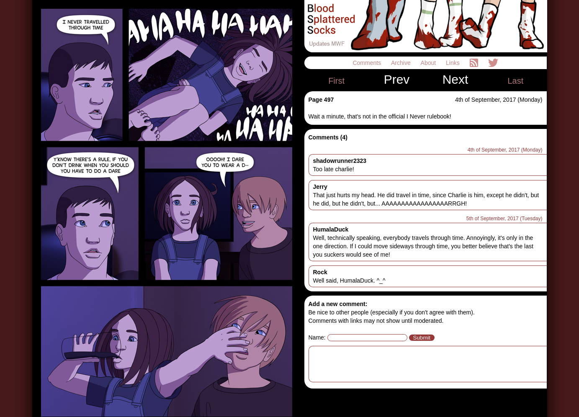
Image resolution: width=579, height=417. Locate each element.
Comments (368, 62)
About (429, 62)
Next (455, 79)
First (336, 80)
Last (515, 80)
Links (453, 62)
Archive (401, 62)
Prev (397, 79)
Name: (317, 337)
